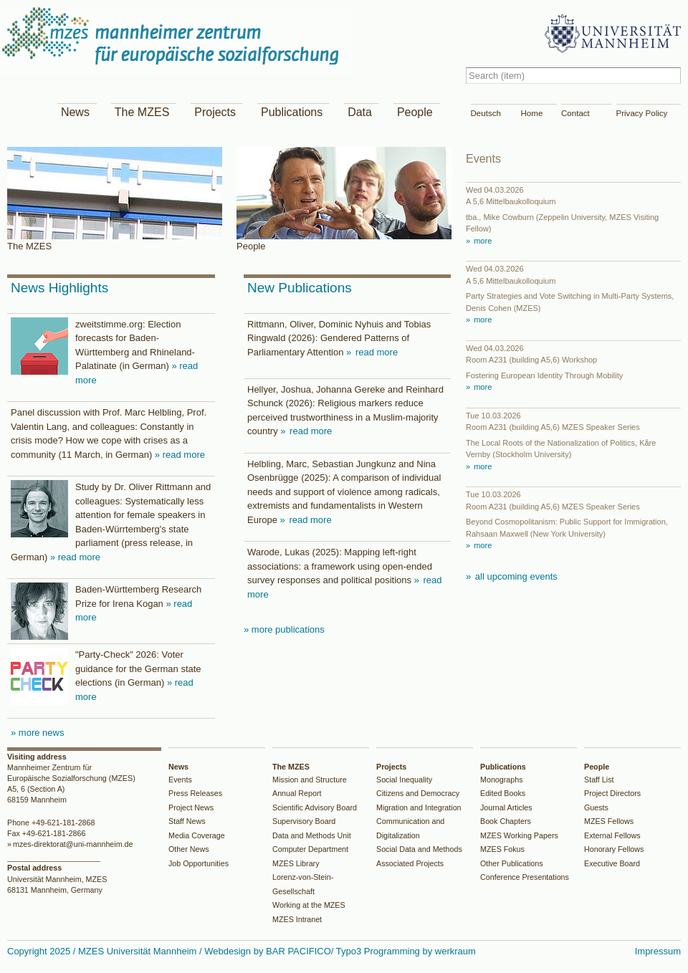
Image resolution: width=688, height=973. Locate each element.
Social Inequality (404, 779)
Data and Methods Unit (311, 835)
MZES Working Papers (519, 835)
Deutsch (486, 113)
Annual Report (297, 793)
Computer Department (310, 849)
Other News (188, 849)
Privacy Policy (642, 113)
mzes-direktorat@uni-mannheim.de (73, 844)
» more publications (284, 629)
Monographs (501, 779)
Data (360, 112)
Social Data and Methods (419, 849)
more (482, 240)
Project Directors (612, 793)
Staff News (187, 821)
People (415, 112)
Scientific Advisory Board (314, 807)
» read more (180, 454)
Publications (291, 112)
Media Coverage (196, 835)
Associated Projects (410, 863)
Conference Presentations (524, 877)
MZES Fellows (609, 821)
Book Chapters (505, 821)
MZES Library (296, 863)
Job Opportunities (198, 863)
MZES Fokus (502, 849)
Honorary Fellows (614, 849)
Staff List (599, 779)
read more (375, 352)
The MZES (142, 112)
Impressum (658, 951)
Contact (575, 113)
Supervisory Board (303, 821)
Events (180, 779)
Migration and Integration (419, 807)
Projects (215, 112)
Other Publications (511, 863)
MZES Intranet (297, 919)
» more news (37, 732)
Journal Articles (506, 807)
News (75, 112)
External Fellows (612, 835)
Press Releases (195, 793)
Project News (191, 807)
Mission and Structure (309, 779)
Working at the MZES (308, 905)
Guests (596, 807)
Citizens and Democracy (417, 793)
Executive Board (612, 863)
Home (532, 113)
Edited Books (502, 793)
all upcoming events (515, 576)
